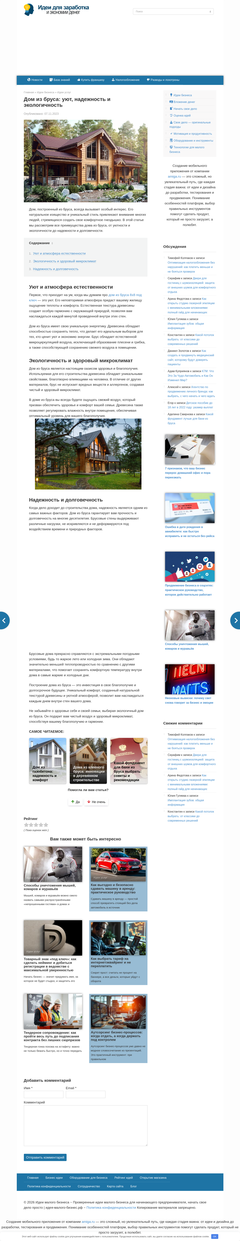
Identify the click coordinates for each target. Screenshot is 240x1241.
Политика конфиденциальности (190, 1177)
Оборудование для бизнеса (87, 1177)
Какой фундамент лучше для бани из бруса (191, 419)
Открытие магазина (149, 1177)
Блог (81, 1185)
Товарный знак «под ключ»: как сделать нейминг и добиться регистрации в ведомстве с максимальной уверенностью (50, 964)
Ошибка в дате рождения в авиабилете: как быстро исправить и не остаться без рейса (189, 532)
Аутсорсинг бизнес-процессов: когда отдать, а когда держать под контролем (117, 1036)
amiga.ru (174, 176)
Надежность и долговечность (55, 269)
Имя (28, 1088)
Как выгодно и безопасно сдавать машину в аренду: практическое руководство (113, 888)
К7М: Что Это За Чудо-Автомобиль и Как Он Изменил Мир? (191, 376)
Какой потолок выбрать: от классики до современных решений (191, 339)
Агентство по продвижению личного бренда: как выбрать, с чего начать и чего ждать (191, 392)
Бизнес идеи (53, 1177)
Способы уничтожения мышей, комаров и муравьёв (50, 887)
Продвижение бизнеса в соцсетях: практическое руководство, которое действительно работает (189, 590)
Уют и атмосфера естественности (59, 253)
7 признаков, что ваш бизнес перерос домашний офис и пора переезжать (188, 473)
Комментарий (34, 1102)
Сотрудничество (38, 1185)
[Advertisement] (120, 49)
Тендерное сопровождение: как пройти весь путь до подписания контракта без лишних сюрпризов (52, 1036)
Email (71, 1088)
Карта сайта (63, 1185)
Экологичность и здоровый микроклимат (64, 261)
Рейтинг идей (120, 1177)
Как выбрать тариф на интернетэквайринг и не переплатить (111, 962)
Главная (32, 1177)
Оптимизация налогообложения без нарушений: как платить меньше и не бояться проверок (191, 267)
